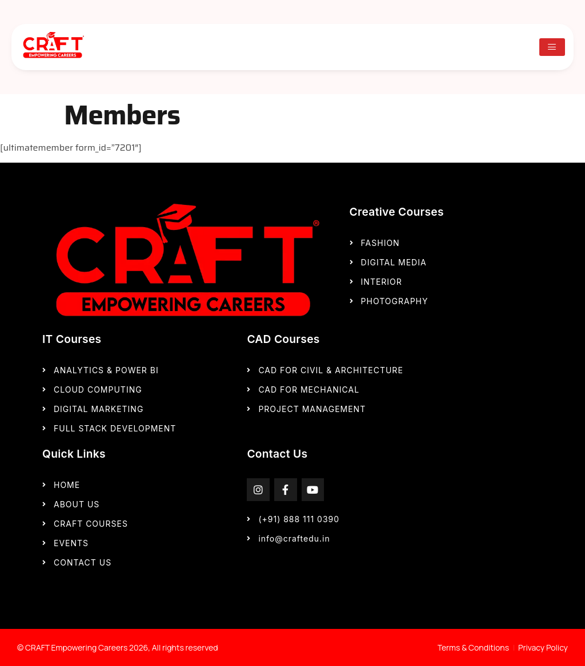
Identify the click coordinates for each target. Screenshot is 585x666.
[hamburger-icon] (552, 47)
